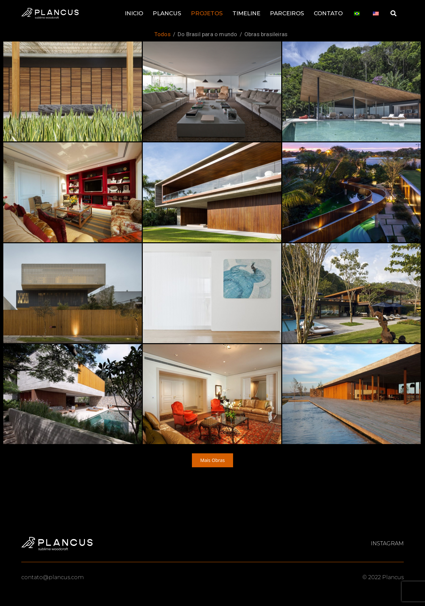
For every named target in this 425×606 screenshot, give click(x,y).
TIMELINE (246, 13)
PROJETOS (207, 13)
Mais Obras (212, 460)
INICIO (134, 13)
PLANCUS (167, 13)
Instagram (387, 543)
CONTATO (328, 13)
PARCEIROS (287, 13)
